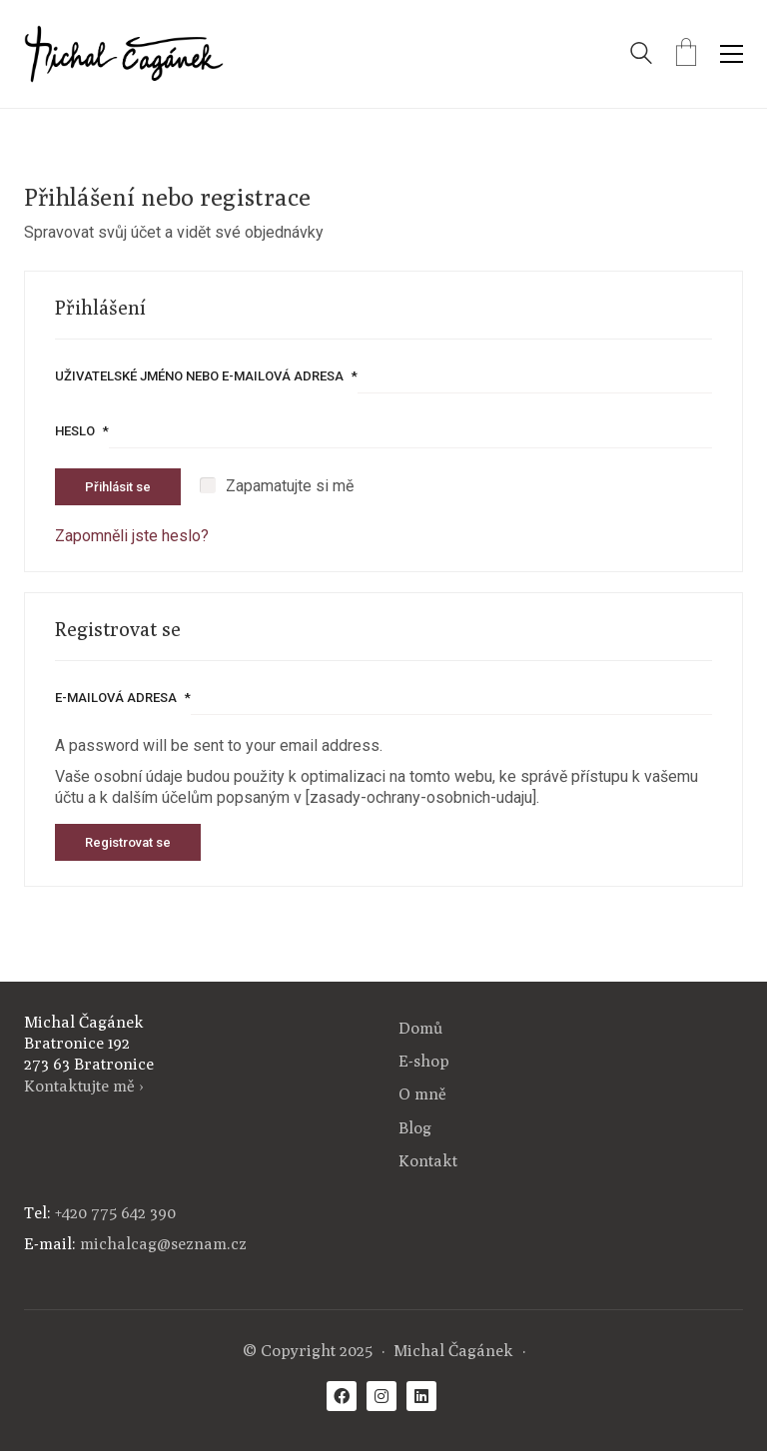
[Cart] (686, 54)
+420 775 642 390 (115, 1212)
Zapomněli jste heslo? (132, 535)
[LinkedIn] (421, 1396)
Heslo (82, 430)
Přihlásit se (118, 486)
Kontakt (427, 1160)
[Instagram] (381, 1396)
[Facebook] (342, 1396)
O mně (422, 1094)
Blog (414, 1127)
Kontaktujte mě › (84, 1086)
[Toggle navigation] (731, 54)
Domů (420, 1028)
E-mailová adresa (123, 697)
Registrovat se (128, 842)
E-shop (423, 1061)
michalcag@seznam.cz (163, 1243)
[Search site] (641, 55)
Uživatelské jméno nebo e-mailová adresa (206, 375)
